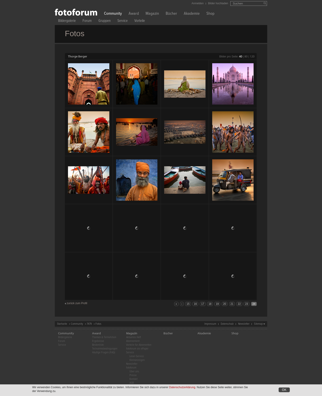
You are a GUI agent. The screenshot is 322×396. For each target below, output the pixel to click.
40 (240, 56)
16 (195, 303)
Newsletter (244, 324)
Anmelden (198, 3)
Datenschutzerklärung (182, 387)
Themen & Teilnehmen (104, 337)
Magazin (152, 14)
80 (246, 56)
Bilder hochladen (218, 3)
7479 (89, 324)
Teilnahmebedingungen (104, 349)
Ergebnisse (98, 341)
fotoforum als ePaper (137, 349)
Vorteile (139, 21)
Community (113, 14)
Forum (87, 21)
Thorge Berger (77, 56)
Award (134, 14)
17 (202, 303)
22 (239, 303)
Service (122, 21)
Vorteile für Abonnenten (138, 345)
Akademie (192, 14)
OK (284, 390)
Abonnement (133, 341)
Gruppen (104, 21)
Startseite (62, 324)
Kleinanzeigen (137, 360)
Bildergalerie (67, 21)
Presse (133, 375)
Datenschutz (227, 324)
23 (246, 303)
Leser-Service (136, 356)
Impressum (210, 324)
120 (252, 56)
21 (232, 303)
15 (187, 303)
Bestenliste (98, 345)
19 (217, 303)
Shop (210, 14)
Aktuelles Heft (133, 337)
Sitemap (258, 324)
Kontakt (133, 379)
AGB (131, 383)
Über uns (134, 371)
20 (224, 303)
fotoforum (131, 368)
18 (209, 303)
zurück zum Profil (77, 303)
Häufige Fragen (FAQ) (103, 352)
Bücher (171, 14)
